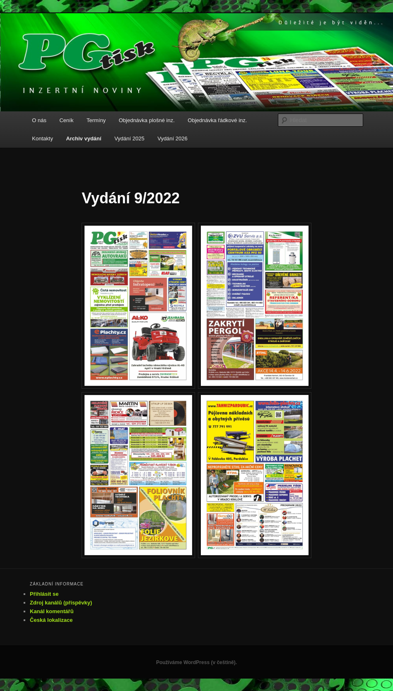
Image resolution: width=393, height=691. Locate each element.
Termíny (96, 120)
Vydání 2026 (172, 138)
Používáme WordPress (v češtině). (196, 662)
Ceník (66, 120)
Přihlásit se (44, 594)
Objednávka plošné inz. (147, 120)
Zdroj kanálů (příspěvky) (61, 603)
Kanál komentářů (51, 611)
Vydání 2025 (129, 138)
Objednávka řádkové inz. (217, 120)
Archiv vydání (83, 138)
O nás (39, 120)
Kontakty (42, 138)
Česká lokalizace (51, 620)
